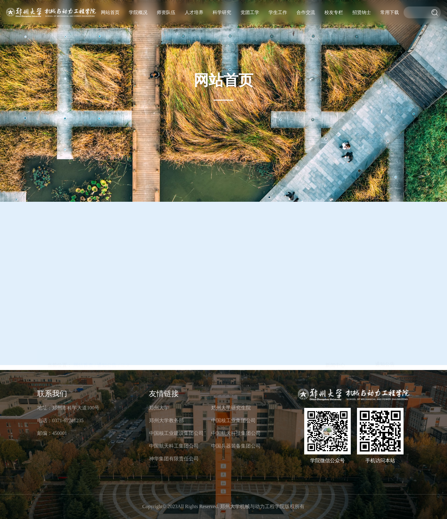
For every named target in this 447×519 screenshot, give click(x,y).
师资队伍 (166, 12)
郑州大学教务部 (166, 420)
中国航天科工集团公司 (174, 446)
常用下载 (389, 12)
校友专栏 (333, 12)
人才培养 (194, 12)
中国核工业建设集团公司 (176, 433)
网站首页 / (84, 155)
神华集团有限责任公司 (174, 458)
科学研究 (222, 12)
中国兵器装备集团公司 (236, 446)
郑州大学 (159, 407)
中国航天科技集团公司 (236, 433)
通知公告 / (108, 155)
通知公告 (385, 154)
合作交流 (305, 12)
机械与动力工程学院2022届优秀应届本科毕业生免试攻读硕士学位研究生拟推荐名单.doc (161, 299)
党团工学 (250, 12)
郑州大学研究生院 (231, 407)
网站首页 (110, 12)
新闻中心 (335, 155)
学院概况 (138, 12)
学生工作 (278, 12)
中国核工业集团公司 (233, 420)
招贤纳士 (361, 12)
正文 (126, 155)
